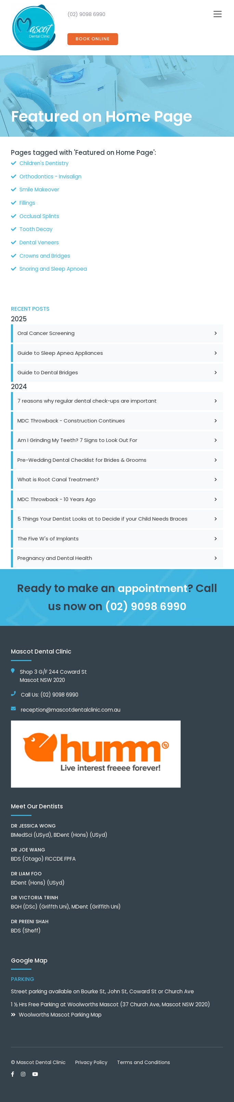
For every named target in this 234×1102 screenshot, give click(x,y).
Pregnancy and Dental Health (118, 556)
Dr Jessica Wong (33, 823)
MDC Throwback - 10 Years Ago (118, 497)
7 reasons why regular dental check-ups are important (118, 399)
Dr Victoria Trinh (34, 895)
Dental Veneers (39, 241)
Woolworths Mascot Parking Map (60, 1012)
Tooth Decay (36, 228)
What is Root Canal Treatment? (118, 477)
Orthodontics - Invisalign (51, 176)
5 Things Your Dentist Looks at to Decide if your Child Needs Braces (118, 517)
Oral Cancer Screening (118, 331)
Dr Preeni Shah (30, 919)
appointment (152, 586)
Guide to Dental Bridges (118, 370)
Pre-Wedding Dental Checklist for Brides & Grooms (118, 458)
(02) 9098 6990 (86, 14)
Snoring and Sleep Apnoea (53, 267)
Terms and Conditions (143, 1060)
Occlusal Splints (39, 215)
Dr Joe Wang (28, 847)
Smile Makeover (40, 189)
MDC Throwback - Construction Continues (118, 418)
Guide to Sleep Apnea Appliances (118, 351)
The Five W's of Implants (118, 536)
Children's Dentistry (44, 163)
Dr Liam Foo (26, 871)
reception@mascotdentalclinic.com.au (70, 707)
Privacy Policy (91, 1060)
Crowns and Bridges (45, 254)
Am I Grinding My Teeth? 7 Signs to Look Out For (118, 438)
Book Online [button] (93, 39)
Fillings (27, 202)
